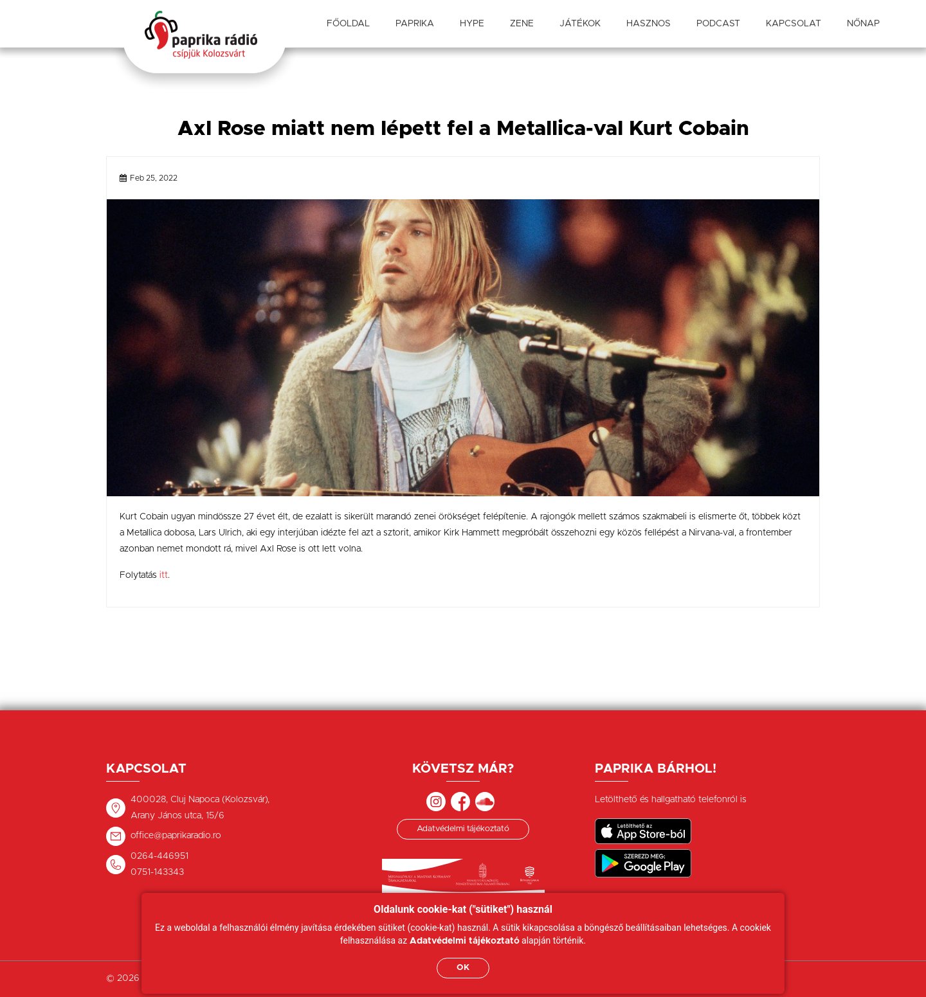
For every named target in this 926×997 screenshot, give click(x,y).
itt (163, 575)
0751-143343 (157, 872)
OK (463, 968)
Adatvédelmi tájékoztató (463, 829)
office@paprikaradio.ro (176, 835)
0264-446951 (159, 856)
